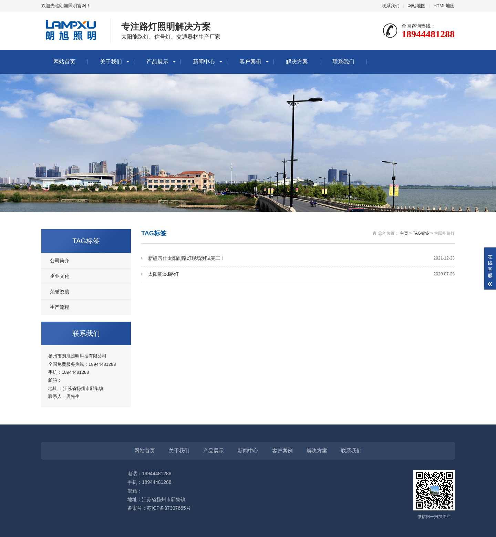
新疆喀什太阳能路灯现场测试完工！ (301, 258)
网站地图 (416, 5)
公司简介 (59, 260)
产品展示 (157, 62)
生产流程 (59, 307)
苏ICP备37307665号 (169, 508)
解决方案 (297, 62)
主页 (404, 233)
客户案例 (250, 62)
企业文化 (59, 276)
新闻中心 (204, 62)
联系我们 (391, 5)
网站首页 (64, 62)
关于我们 (111, 62)
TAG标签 (421, 233)
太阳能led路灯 (301, 274)
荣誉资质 (59, 291)
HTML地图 (444, 5)
